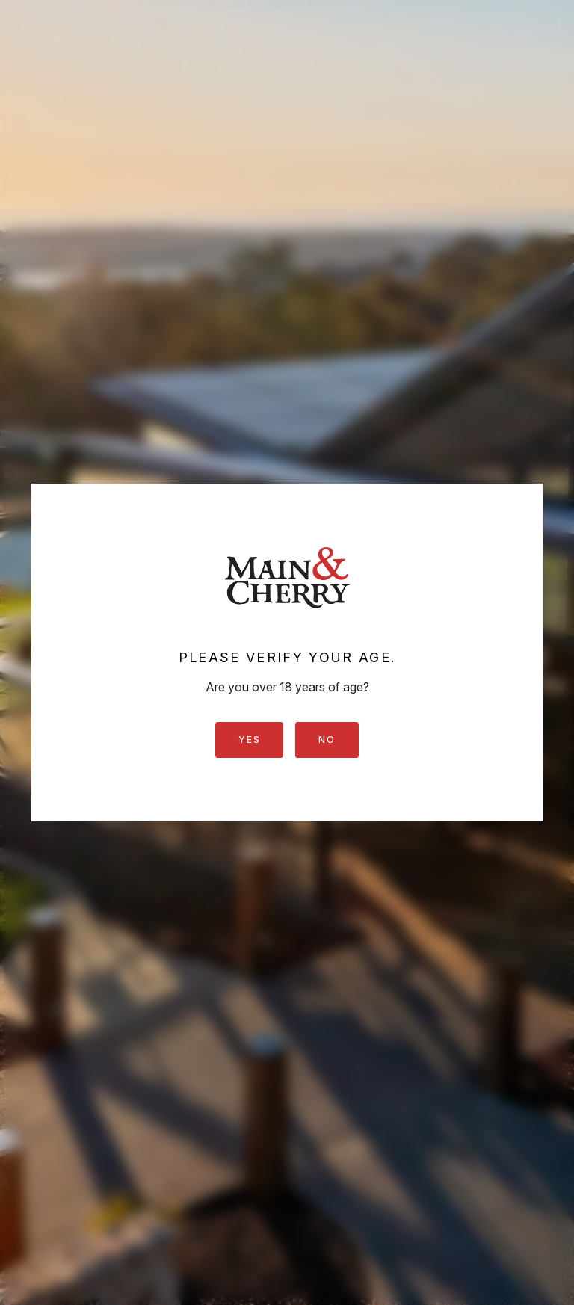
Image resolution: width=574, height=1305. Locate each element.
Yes (249, 739)
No (326, 739)
